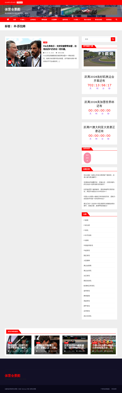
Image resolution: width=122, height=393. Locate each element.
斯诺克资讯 (98, 19)
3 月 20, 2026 (42, 351)
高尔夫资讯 (87, 19)
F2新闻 (86, 240)
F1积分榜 (87, 225)
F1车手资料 (87, 235)
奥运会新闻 (87, 265)
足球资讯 (33, 19)
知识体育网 (87, 158)
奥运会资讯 (87, 271)
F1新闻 (45, 42)
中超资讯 (87, 250)
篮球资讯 (66, 19)
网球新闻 (44, 19)
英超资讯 (87, 301)
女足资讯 (87, 276)
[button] (116, 19)
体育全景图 (12, 9)
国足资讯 (87, 255)
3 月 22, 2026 (14, 351)
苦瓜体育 (114, 389)
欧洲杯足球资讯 (89, 286)
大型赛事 (54, 19)
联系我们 (109, 19)
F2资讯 (77, 19)
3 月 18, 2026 (70, 351)
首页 (14, 19)
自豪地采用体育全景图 (11, 389)
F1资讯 (23, 19)
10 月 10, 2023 (49, 52)
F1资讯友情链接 (105, 389)
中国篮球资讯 (88, 245)
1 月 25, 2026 (98, 351)
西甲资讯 (87, 306)
